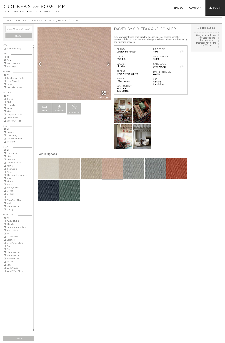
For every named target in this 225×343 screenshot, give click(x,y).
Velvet (10, 262)
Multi (9, 102)
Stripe (10, 172)
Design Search (14, 20)
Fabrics (10, 60)
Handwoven (12, 237)
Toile (9, 178)
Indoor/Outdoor (14, 138)
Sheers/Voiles (13, 206)
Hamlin (63, 20)
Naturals (11, 105)
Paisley (10, 209)
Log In (215, 7)
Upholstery (12, 135)
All (8, 57)
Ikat (8, 197)
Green (10, 99)
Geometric (12, 169)
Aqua (9, 108)
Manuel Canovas (14, 87)
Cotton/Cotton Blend (16, 227)
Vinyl (9, 265)
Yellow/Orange (14, 121)
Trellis (9, 203)
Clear (19, 339)
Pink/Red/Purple (14, 114)
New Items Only (14, 48)
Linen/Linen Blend (15, 243)
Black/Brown (12, 118)
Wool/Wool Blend (15, 271)
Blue (9, 111)
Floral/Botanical (14, 163)
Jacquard (11, 240)
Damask (10, 194)
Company (195, 7)
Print (9, 249)
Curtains (10, 132)
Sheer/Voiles (13, 187)
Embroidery (12, 230)
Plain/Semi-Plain (14, 200)
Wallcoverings (13, 63)
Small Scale (12, 184)
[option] (74, 63)
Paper (9, 246)
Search (18, 36)
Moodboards (206, 28)
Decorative (12, 153)
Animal (10, 166)
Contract (11, 142)
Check (9, 156)
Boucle (10, 191)
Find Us (178, 7)
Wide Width (12, 268)
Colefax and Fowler (41, 20)
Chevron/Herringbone (17, 175)
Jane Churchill (13, 81)
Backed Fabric (13, 221)
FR (8, 233)
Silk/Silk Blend (13, 258)
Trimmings (11, 66)
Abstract (11, 181)
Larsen (10, 84)
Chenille (10, 224)
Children (11, 159)
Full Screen (103, 95)
